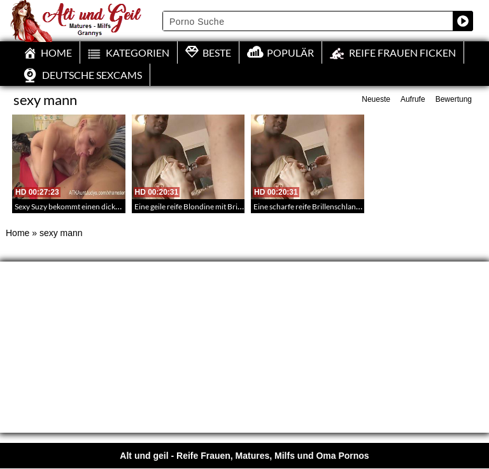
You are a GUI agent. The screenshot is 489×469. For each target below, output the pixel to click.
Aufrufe (412, 99)
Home (17, 233)
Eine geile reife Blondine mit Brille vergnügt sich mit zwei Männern (243, 206)
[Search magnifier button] (463, 21)
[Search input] (308, 21)
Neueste (376, 99)
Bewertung (454, 99)
